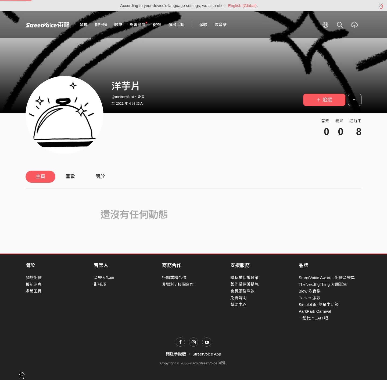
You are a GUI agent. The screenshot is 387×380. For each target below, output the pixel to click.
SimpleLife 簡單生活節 (319, 304)
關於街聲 (34, 277)
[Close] (381, 5)
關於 (100, 176)
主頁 (40, 176)
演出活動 (176, 24)
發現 (84, 24)
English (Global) (242, 5)
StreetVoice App (206, 354)
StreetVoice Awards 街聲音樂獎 (327, 277)
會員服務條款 (242, 291)
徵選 (157, 24)
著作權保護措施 (244, 284)
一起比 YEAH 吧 (313, 318)
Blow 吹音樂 (310, 291)
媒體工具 (34, 291)
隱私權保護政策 (244, 277)
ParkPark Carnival (315, 311)
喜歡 (70, 176)
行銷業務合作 (174, 277)
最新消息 (34, 284)
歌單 (118, 24)
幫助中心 (238, 304)
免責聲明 (238, 297)
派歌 (203, 24)
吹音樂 (220, 24)
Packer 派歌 (309, 297)
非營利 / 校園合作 (178, 284)
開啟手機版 (176, 354)
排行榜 (101, 24)
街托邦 (100, 284)
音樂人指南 (104, 277)
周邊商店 (138, 24)
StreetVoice (48, 24)
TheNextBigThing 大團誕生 (323, 284)
